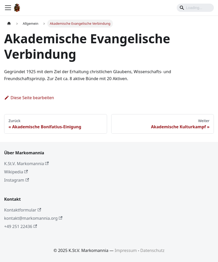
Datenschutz (152, 250)
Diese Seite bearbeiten (29, 97)
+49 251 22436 (20, 226)
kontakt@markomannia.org (33, 218)
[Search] (195, 8)
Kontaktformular (22, 210)
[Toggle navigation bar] (8, 8)
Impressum (126, 250)
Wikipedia (16, 172)
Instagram (16, 180)
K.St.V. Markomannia (26, 163)
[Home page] (9, 24)
